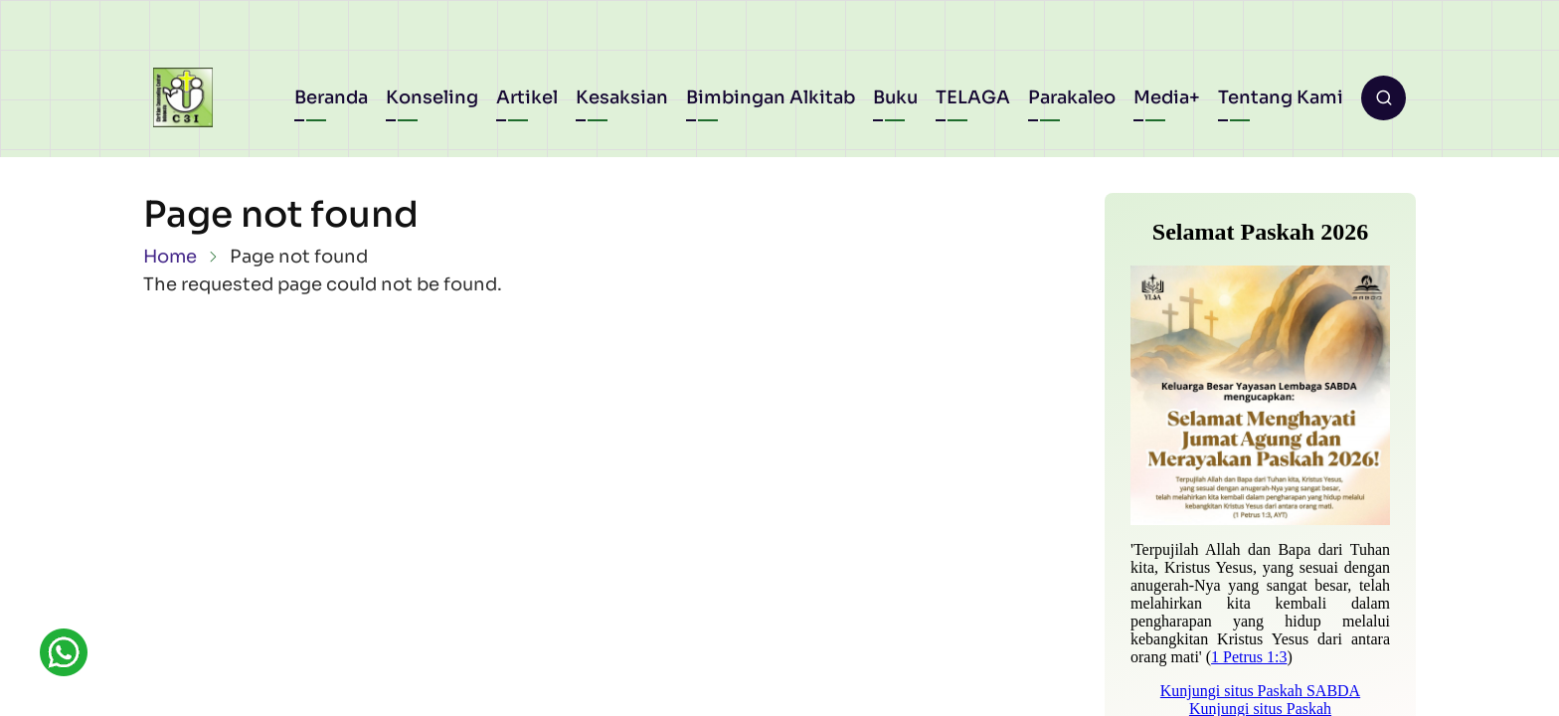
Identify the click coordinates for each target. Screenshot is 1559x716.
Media (1161, 97)
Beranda (331, 97)
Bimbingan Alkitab (770, 97)
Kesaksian (622, 97)
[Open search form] (1383, 98)
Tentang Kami (1280, 97)
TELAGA (973, 97)
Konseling (432, 97)
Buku (895, 97)
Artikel (527, 97)
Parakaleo (1072, 97)
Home (170, 257)
